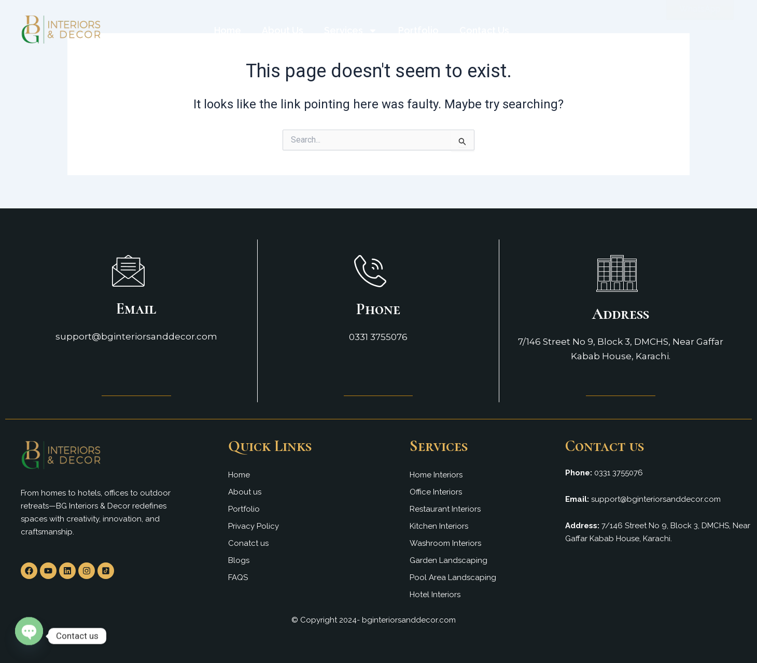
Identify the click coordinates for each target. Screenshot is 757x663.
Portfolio (418, 30)
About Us (282, 30)
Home (227, 30)
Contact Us (484, 30)
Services (350, 30)
